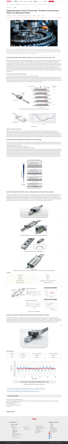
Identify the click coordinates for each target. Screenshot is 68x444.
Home (7, 4)
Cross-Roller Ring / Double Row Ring (15, 431)
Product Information (14, 424)
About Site (7, 442)
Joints (13, 436)
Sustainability (30, 1)
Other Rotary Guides (15, 435)
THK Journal (12, 4)
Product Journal (18, 4)
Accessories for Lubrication (16, 437)
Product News (37, 432)
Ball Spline (14, 432)
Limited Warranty (38, 429)
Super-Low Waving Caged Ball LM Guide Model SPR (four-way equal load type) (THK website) (26, 388)
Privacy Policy (17, 442)
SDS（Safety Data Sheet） (39, 430)
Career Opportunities (36, 1)
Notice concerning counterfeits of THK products (41, 428)
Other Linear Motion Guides (16, 433)
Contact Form (9, 406)
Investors (25, 1)
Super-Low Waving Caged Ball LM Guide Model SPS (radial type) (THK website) (23, 391)
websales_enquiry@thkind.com (15, 405)
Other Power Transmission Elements (17, 434)
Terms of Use (12, 442)
